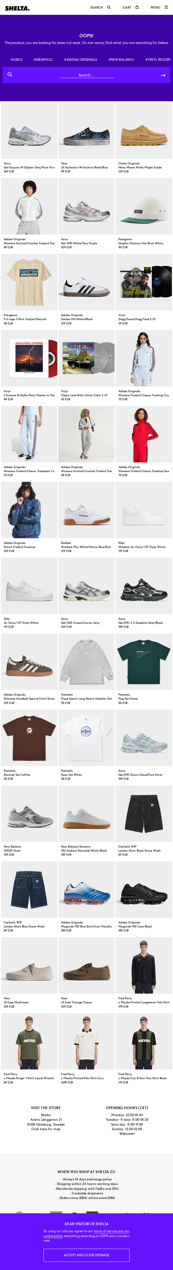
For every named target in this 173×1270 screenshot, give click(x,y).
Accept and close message (86, 1255)
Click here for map (45, 1129)
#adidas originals (80, 60)
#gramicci (43, 60)
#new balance (121, 60)
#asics (16, 60)
